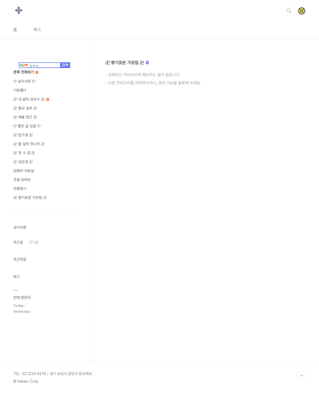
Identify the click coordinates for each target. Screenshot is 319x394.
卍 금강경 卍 (23, 162)
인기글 (33, 242)
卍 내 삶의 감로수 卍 (31, 99)
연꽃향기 (19, 188)
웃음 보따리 (22, 179)
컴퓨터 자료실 (23, 171)
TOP (301, 376)
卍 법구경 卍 (23, 135)
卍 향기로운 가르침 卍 (30, 197)
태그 (37, 29)
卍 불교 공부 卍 (25, 108)
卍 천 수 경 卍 (24, 153)
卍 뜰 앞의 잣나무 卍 (29, 144)
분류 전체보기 (25, 72)
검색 (289, 11)
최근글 (18, 242)
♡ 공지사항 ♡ (24, 81)
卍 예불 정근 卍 (25, 117)
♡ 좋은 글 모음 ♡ (26, 126)
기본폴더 (19, 90)
